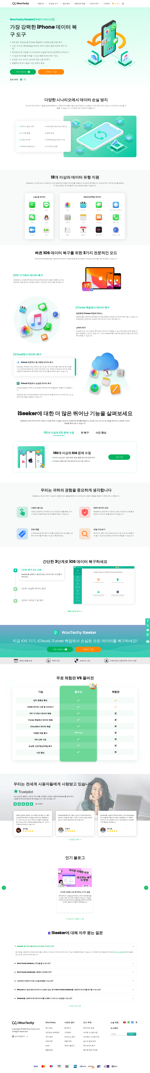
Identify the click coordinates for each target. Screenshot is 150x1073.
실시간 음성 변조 (89, 1041)
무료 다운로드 (23, 72)
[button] (4, 888)
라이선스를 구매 (120, 952)
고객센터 (106, 3)
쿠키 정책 (49, 1037)
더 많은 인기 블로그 (75, 919)
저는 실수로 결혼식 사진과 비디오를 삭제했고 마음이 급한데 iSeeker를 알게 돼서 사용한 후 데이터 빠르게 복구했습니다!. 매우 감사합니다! (44, 797)
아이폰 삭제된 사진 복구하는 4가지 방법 (75, 892)
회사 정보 (49, 1028)
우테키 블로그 (69, 1045)
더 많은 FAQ (75, 1006)
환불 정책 (49, 1050)
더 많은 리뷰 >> (75, 839)
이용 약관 (49, 1041)
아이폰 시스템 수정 (90, 1032)
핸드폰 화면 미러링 (90, 1050)
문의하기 (67, 1028)
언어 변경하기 (20, 1036)
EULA (47, 1045)
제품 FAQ (68, 1041)
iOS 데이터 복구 (89, 1045)
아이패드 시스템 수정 (91, 1037)
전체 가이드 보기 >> (75, 611)
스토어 (116, 3)
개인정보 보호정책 (52, 1032)
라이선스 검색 (69, 1037)
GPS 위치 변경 (88, 1028)
